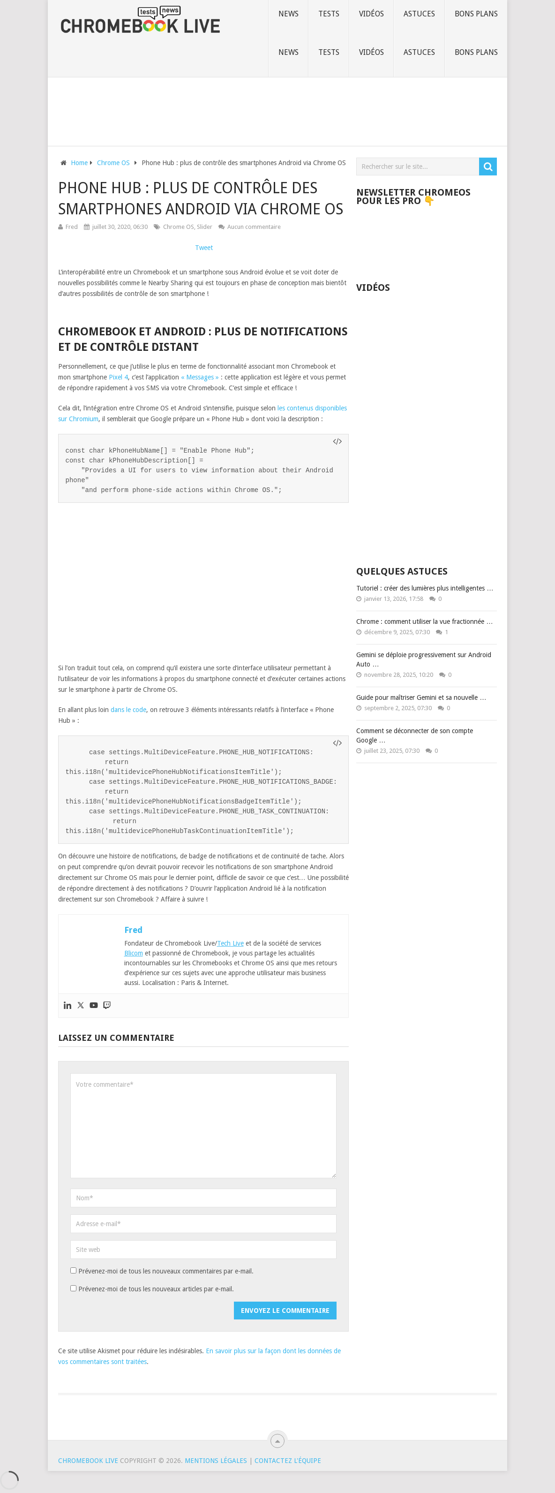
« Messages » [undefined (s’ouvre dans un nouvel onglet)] (200, 377)
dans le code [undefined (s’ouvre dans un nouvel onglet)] (128, 709)
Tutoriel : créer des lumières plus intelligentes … (424, 588)
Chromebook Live (88, 1460)
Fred (72, 226)
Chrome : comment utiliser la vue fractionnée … (424, 621)
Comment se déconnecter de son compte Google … (414, 735)
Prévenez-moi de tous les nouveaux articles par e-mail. (156, 1289)
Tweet (204, 247)
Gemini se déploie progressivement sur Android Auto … (423, 659)
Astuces (419, 13)
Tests (328, 13)
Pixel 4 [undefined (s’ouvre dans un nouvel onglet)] (118, 377)
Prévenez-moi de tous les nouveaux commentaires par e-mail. (166, 1271)
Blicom (133, 953)
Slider (204, 226)
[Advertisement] (277, 110)
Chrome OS (178, 226)
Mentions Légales (216, 1460)
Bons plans (476, 13)
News (288, 13)
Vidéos (371, 13)
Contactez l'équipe (288, 1460)
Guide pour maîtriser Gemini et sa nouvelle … (421, 697)
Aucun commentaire (254, 226)
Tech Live (230, 943)
